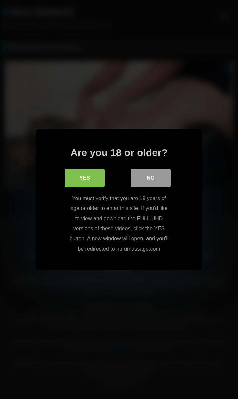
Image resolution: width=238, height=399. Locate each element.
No (151, 178)
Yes (84, 178)
